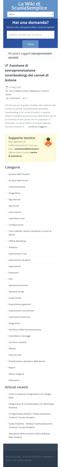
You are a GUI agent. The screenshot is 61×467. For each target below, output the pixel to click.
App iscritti (14, 205)
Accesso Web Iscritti (18, 180)
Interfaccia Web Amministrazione (25, 329)
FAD (11, 278)
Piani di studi (15, 354)
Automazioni (15, 212)
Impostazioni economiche (21, 310)
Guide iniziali (15, 297)
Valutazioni (14, 380)
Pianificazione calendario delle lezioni (27, 361)
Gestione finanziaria (18, 285)
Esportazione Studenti (19, 259)
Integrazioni (14, 323)
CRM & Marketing (17, 241)
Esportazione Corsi (18, 253)
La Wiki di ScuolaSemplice (29, 5)
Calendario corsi (17, 218)
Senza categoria (16, 373)
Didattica (13, 247)
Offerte (12, 348)
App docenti (14, 199)
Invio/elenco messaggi (19, 335)
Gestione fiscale (16, 291)
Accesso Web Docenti (19, 174)
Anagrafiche (14, 193)
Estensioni (14, 272)
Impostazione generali (19, 304)
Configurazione (16, 224)
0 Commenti (14, 98)
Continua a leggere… (38, 126)
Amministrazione (17, 186)
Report (12, 367)
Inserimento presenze (19, 316)
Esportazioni (15, 266)
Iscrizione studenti (18, 342)
